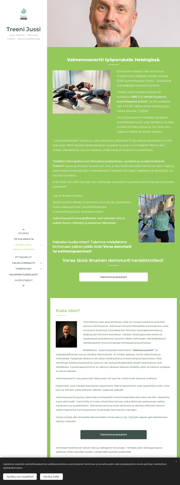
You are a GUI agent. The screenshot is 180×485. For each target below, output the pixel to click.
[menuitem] (23, 233)
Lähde (144, 111)
